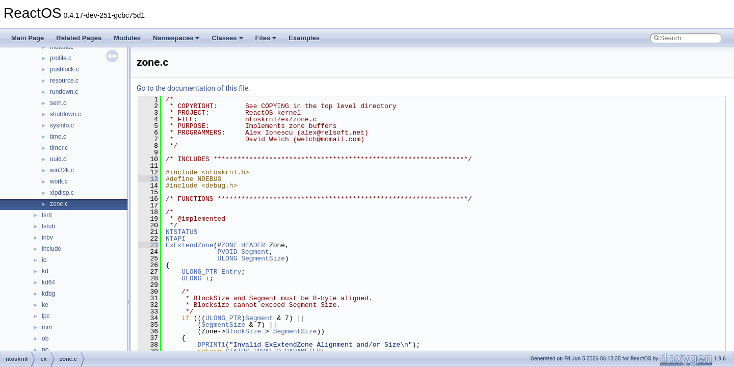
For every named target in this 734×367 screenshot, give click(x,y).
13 (148, 179)
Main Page (27, 38)
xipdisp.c (62, 192)
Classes (227, 38)
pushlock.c (64, 69)
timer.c (59, 147)
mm (47, 327)
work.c (59, 181)
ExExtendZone (190, 245)
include (51, 248)
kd (45, 271)
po (45, 349)
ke (45, 304)
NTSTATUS (181, 232)
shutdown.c (65, 114)
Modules (127, 38)
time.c (58, 136)
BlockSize (243, 331)
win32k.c (62, 170)
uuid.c (58, 159)
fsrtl (46, 215)
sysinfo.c (62, 125)
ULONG (227, 258)
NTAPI (176, 238)
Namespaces (176, 38)
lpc (45, 316)
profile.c (60, 58)
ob (45, 338)
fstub (48, 226)
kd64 (48, 282)
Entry (231, 271)
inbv (47, 237)
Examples (304, 38)
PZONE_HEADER (241, 245)
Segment (255, 251)
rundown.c (64, 91)
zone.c (59, 203)
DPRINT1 (211, 344)
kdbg (48, 293)
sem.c (58, 103)
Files (266, 38)
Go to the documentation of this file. (193, 88)
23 (148, 245)
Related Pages (78, 38)
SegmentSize (263, 258)
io (44, 260)
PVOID (227, 251)
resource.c (64, 80)
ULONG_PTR (199, 271)
